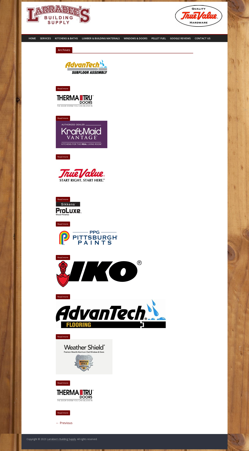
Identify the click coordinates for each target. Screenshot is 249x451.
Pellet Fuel (158, 38)
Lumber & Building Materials (101, 38)
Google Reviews (180, 38)
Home (32, 38)
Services (45, 38)
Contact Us (202, 38)
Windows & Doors (135, 38)
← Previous (64, 423)
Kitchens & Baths (66, 38)
